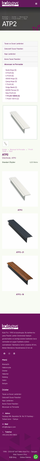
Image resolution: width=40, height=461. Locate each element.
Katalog (5, 377)
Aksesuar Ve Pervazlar (17, 149)
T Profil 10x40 (16, 19)
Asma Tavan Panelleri (12, 59)
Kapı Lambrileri (10, 54)
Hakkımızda (6, 367)
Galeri (4, 380)
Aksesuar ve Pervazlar (13, 64)
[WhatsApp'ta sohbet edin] (35, 456)
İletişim (5, 383)
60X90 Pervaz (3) (12, 90)
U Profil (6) (10, 76)
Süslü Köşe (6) (11, 70)
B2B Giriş (12, 457)
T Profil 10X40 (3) (13, 96)
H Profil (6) (10, 73)
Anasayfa (5, 17)
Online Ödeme (25, 457)
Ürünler (14, 17)
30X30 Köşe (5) (11, 78)
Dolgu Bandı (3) (11, 87)
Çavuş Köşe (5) (11, 81)
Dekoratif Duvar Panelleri (13, 49)
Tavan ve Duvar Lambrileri (13, 43)
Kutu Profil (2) (11, 93)
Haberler (5, 374)
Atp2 (25, 19)
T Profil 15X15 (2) (12, 99)
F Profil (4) (10, 84)
